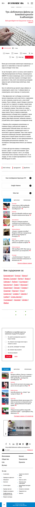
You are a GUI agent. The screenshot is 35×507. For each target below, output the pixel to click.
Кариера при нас (7, 489)
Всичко (4, 465)
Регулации (14, 203)
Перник (17, 288)
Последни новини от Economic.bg (23, 416)
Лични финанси (15, 219)
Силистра (7, 294)
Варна (24, 276)
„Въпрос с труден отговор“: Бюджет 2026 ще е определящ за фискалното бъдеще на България (21, 233)
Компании (14, 211)
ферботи (27, 167)
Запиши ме (30, 450)
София (6, 297)
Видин (20, 279)
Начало (12, 7)
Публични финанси (16, 229)
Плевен (24, 288)
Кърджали (23, 282)
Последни (7, 200)
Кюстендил (8, 285)
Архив (15, 356)
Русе (22, 291)
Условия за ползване (24, 489)
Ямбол (6, 303)
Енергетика (13, 398)
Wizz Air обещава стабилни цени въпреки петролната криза (22, 214)
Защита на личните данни (24, 474)
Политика (13, 408)
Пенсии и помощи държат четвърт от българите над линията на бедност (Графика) (21, 224)
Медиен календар (7, 497)
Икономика (6, 456)
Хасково (17, 300)
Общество (5, 459)
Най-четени (17, 200)
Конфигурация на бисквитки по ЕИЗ (7, 494)
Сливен (16, 294)
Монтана (23, 285)
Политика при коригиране (22, 482)
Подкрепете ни (22, 491)
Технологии (18, 7)
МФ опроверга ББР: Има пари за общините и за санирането (21, 249)
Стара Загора (16, 297)
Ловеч (16, 285)
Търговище (8, 300)
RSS (28, 444)
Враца (27, 279)
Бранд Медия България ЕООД (24, 486)
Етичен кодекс (7, 485)
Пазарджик (8, 288)
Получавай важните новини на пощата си (17, 447)
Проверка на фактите (8, 477)
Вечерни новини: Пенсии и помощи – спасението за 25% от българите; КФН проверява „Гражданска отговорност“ (22, 377)
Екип (20, 477)
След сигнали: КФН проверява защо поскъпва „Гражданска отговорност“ (20, 207)
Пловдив (7, 291)
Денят (12, 372)
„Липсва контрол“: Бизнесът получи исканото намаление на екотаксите (21, 258)
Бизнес (21, 456)
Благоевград (8, 276)
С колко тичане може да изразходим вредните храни (18, 433)
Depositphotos (23, 505)
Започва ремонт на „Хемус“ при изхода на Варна (20, 393)
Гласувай (8, 356)
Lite (14, 430)
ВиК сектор (6, 167)
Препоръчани (27, 200)
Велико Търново (10, 279)
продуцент (17, 167)
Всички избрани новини (25, 263)
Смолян (24, 294)
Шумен (25, 300)
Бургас (17, 276)
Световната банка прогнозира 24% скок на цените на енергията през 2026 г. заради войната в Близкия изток (21, 403)
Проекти (22, 462)
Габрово (7, 282)
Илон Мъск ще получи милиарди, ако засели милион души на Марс (21, 385)
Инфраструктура (14, 390)
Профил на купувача (8, 491)
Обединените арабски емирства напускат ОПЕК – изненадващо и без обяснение (22, 411)
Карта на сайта (22, 479)
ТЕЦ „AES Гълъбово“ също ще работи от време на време (21, 241)
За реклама (6, 474)
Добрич (15, 282)
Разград (15, 291)
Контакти (5, 482)
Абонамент (6, 479)
